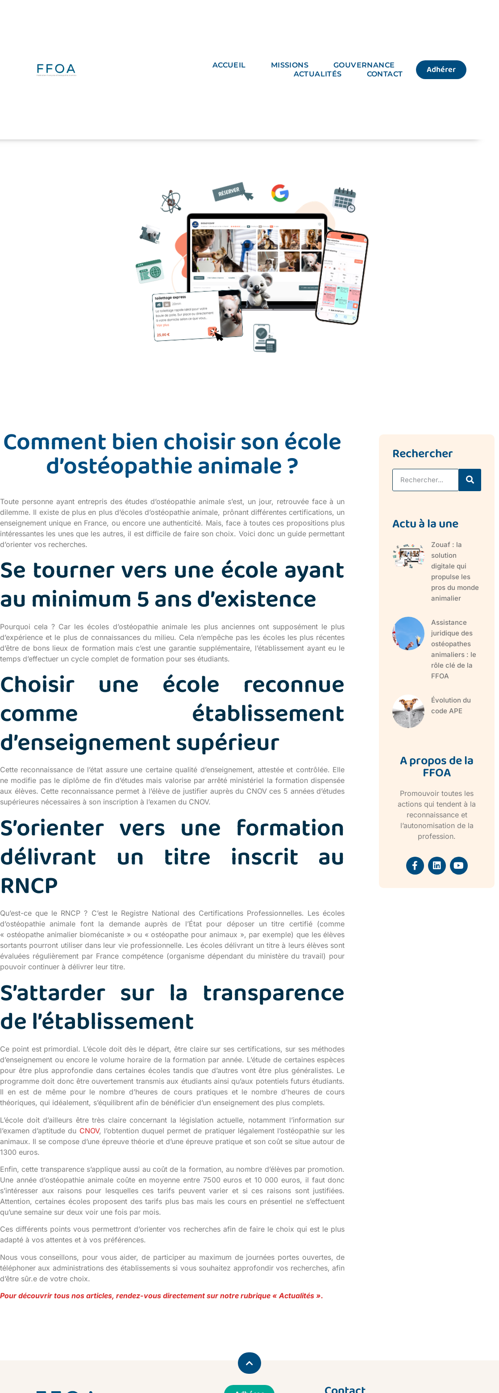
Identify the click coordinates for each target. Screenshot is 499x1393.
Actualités (318, 74)
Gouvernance (364, 65)
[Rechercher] (470, 480)
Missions (289, 65)
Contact (385, 74)
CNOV (89, 1130)
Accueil (229, 65)
